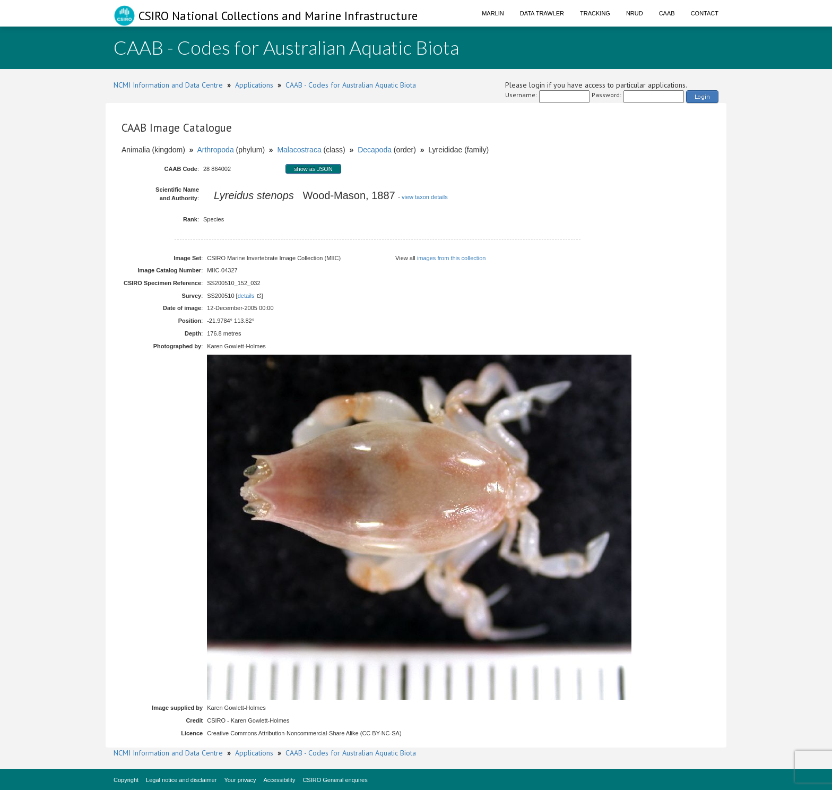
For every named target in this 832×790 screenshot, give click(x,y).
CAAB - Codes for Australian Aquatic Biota (350, 85)
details (246, 296)
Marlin (493, 13)
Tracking (595, 13)
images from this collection (451, 258)
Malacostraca (299, 149)
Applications (254, 85)
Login (702, 96)
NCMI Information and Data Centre (168, 85)
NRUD (634, 13)
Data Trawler (542, 13)
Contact (704, 13)
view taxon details (425, 197)
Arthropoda (215, 149)
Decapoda (375, 149)
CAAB (667, 13)
